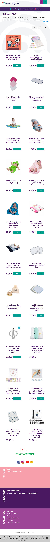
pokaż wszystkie (25, 454)
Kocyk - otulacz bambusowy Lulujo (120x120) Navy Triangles (13, 432)
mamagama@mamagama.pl (15, 471)
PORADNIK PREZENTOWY (26, 9)
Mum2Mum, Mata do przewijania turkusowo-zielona (13, 140)
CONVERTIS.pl (30, 532)
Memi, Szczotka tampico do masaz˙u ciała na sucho (13, 306)
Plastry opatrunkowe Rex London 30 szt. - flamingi (36, 58)
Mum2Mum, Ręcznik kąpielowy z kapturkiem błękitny (36, 140)
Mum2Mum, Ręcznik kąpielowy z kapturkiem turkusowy (13, 224)
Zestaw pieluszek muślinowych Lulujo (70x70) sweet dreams (37, 349)
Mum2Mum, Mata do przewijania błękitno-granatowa (13, 265)
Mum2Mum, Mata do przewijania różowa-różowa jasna (36, 224)
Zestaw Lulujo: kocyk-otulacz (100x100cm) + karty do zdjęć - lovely (13, 390)
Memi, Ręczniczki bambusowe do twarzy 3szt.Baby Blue (36, 307)
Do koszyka (17, 66)
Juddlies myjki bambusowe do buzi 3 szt (36, 265)
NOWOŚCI (14, 9)
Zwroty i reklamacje (13, 522)
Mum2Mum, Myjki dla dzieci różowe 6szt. (13, 98)
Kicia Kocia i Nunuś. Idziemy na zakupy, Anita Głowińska (13, 57)
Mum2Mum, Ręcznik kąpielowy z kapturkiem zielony (13, 182)
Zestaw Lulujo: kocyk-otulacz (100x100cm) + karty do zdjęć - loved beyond (36, 433)
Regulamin (10, 511)
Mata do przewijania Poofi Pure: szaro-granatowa (36, 98)
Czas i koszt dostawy (13, 518)
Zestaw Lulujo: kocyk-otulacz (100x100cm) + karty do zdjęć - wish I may (36, 390)
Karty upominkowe (12, 513)
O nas (8, 515)
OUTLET (38, 9)
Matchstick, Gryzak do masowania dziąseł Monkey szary (13, 349)
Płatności (10, 520)
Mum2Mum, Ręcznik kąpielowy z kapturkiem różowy (36, 182)
